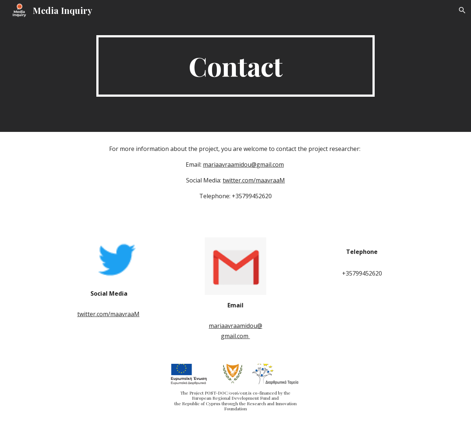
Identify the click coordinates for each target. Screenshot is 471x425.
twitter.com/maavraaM (254, 180)
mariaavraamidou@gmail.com (243, 164)
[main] (235, 66)
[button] (462, 10)
